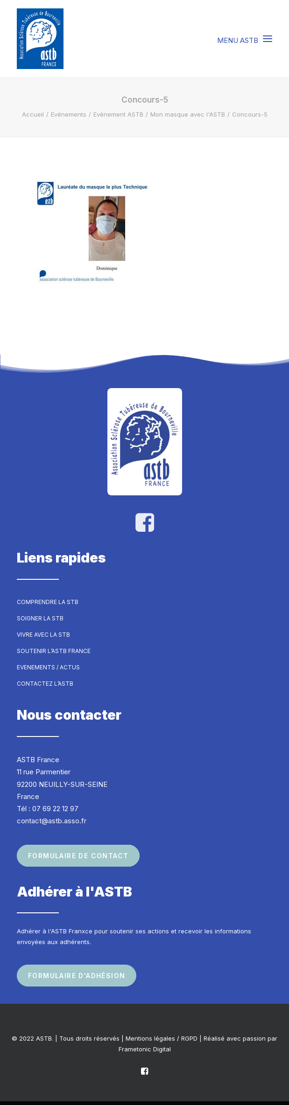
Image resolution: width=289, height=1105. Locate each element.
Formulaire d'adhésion (76, 976)
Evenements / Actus (48, 667)
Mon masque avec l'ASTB (187, 114)
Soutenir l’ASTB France (54, 650)
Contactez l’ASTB (45, 683)
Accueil (33, 114)
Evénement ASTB (118, 114)
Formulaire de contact (78, 856)
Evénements (68, 114)
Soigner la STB (40, 618)
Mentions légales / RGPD (161, 1038)
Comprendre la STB (47, 601)
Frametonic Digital (145, 1049)
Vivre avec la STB (43, 634)
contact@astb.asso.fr (51, 820)
